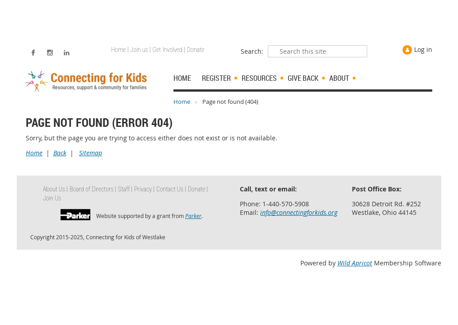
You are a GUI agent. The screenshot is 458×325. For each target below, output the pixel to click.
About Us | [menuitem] (55, 189)
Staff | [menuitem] (125, 189)
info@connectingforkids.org (298, 212)
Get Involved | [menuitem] (169, 49)
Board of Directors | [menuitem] (93, 189)
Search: (252, 51)
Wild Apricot (354, 263)
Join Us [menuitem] (52, 198)
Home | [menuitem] (120, 49)
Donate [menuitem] (195, 49)
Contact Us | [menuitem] (171, 189)
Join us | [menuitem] (141, 49)
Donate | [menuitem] (198, 189)
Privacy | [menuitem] (144, 189)
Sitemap (90, 153)
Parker (193, 215)
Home (181, 102)
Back (59, 153)
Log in (423, 49)
